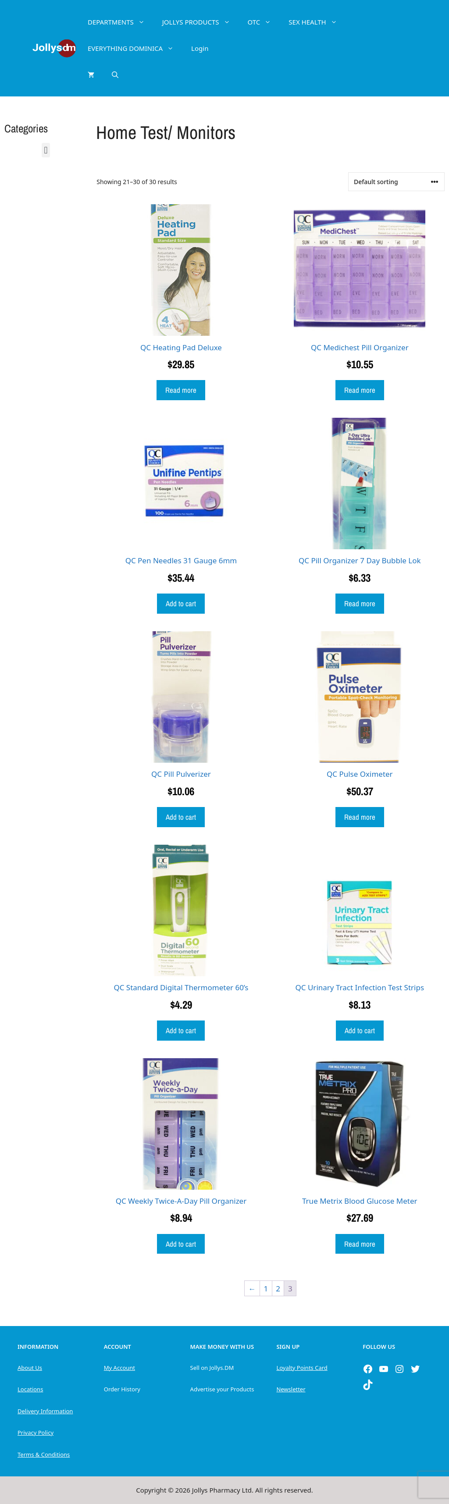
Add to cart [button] (181, 603)
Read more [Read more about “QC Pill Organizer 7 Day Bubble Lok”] (359, 603)
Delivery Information (45, 1411)
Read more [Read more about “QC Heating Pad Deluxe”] (180, 390)
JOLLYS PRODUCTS (200, 22)
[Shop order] (396, 181)
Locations (30, 1389)
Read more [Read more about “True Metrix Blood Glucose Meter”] (359, 1244)
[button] (46, 150)
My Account (119, 1368)
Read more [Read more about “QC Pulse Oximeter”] (359, 817)
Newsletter (290, 1389)
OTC (264, 22)
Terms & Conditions (44, 1454)
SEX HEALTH (317, 22)
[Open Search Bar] (115, 74)
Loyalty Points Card (301, 1368)
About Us (30, 1368)
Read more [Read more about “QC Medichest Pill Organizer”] (359, 390)
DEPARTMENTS (120, 22)
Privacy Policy (35, 1432)
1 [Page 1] (266, 1289)
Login (199, 48)
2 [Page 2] (278, 1289)
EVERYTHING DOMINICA (135, 48)
